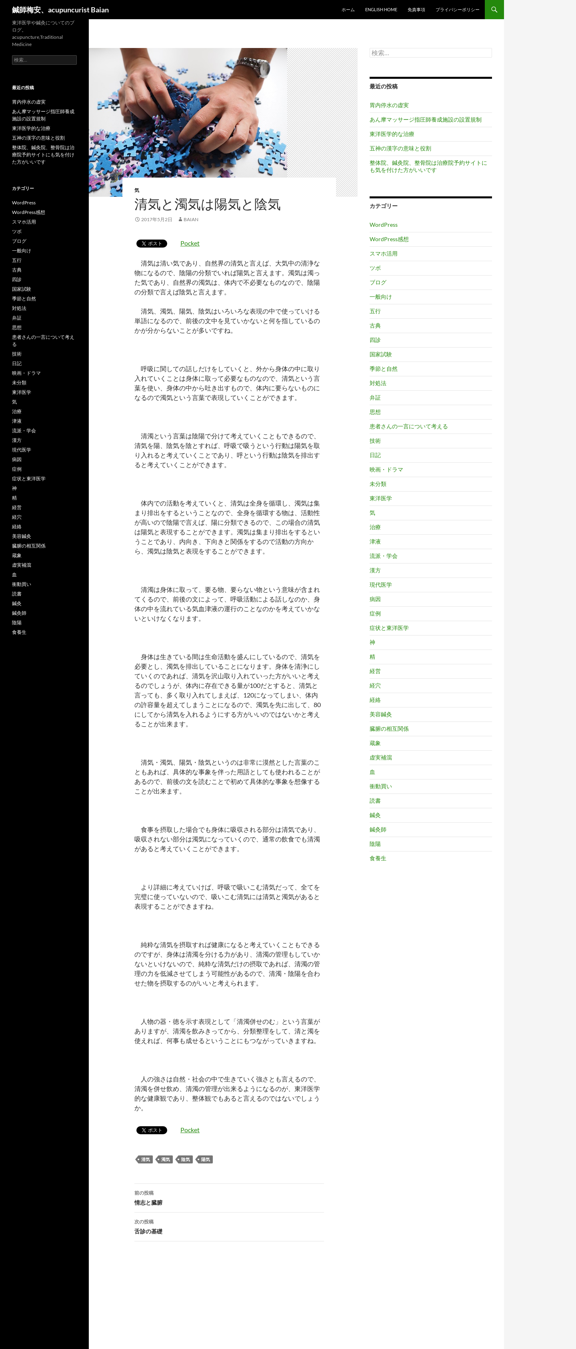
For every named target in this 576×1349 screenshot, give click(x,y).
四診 (375, 339)
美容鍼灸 (381, 714)
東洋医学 (381, 498)
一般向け (381, 296)
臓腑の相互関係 (389, 728)
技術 (375, 440)
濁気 (165, 1159)
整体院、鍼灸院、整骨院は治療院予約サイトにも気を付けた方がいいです (428, 166)
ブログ (378, 282)
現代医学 (381, 584)
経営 (375, 671)
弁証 (375, 397)
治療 (375, 527)
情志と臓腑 (229, 1197)
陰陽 (375, 843)
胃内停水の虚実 (389, 105)
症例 (375, 613)
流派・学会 (384, 555)
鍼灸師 (378, 829)
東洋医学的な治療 (392, 133)
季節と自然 (384, 368)
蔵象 (375, 742)
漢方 (375, 570)
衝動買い (381, 786)
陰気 (185, 1159)
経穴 (375, 685)
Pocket (190, 243)
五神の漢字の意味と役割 (400, 148)
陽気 (205, 1159)
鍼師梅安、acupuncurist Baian (60, 9)
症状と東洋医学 (389, 627)
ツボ (375, 267)
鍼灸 (375, 814)
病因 (375, 599)
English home (381, 9)
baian (191, 219)
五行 (375, 311)
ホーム (348, 9)
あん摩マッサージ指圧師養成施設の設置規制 (426, 119)
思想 (375, 411)
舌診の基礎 (229, 1226)
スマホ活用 (384, 253)
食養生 (378, 858)
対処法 (378, 383)
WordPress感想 (389, 239)
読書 (375, 800)
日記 (375, 455)
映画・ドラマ (386, 469)
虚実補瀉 (381, 757)
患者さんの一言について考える (409, 426)
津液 (375, 541)
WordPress (384, 224)
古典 (375, 325)
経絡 (375, 699)
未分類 (378, 483)
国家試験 (381, 354)
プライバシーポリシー (458, 9)
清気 (145, 1159)
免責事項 (416, 9)
